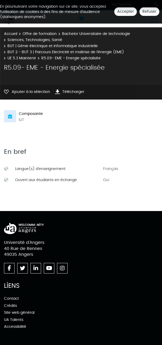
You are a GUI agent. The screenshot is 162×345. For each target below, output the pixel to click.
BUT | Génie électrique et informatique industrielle (52, 46)
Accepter (125, 11)
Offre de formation (40, 34)
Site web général (19, 312)
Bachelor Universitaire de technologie (96, 34)
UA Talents (13, 319)
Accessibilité (15, 326)
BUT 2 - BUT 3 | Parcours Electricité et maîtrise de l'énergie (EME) (65, 52)
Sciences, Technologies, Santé (34, 40)
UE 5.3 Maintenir (21, 58)
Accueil (10, 34)
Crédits (10, 305)
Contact (11, 298)
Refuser (149, 11)
